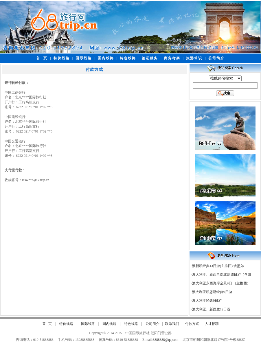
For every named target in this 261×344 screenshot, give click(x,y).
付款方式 (192, 324)
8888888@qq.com (166, 340)
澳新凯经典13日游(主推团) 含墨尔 (218, 266)
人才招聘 (212, 324)
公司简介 (216, 58)
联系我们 (172, 324)
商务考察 (172, 58)
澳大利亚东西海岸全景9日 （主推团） (221, 283)
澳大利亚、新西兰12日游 (211, 309)
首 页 (41, 58)
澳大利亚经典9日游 (207, 301)
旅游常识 (194, 58)
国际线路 (84, 58)
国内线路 (106, 58)
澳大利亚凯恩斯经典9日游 (212, 292)
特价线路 (62, 58)
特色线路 (128, 58)
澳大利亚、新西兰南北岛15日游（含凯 (221, 275)
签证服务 (150, 58)
